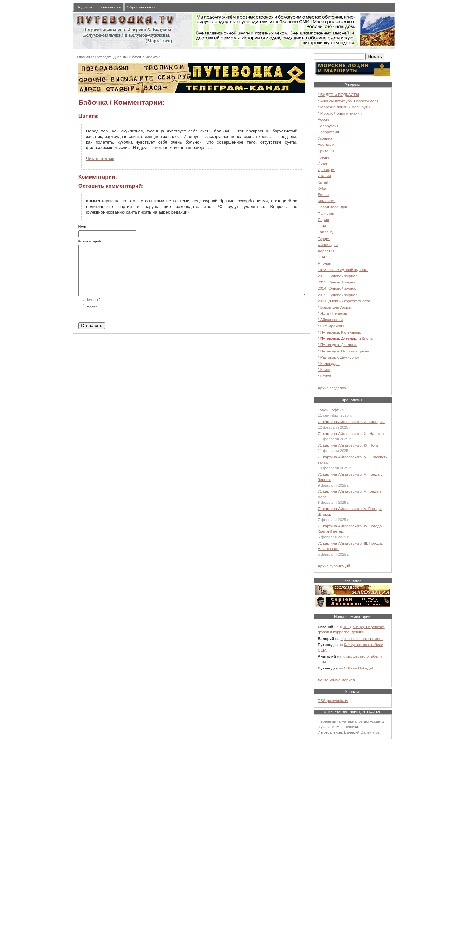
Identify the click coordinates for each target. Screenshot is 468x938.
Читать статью (100, 158)
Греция (324, 157)
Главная (83, 57)
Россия (324, 119)
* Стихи (324, 376)
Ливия (323, 194)
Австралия (327, 144)
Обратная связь (141, 7)
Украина (325, 138)
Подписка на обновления (98, 7)
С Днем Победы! (358, 668)
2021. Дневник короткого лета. (344, 301)
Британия (326, 151)
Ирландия (326, 169)
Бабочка (151, 57)
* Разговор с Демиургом (339, 357)
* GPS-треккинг (331, 326)
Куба (322, 188)
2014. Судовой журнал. (338, 288)
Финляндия (328, 244)
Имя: (82, 226)
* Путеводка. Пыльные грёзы (343, 351)
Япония (324, 263)
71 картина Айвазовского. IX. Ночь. (348, 445)
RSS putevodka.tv (333, 700)
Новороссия (328, 132)
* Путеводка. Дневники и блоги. (117, 57)
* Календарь (329, 363)
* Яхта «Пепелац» (333, 313)
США (322, 226)
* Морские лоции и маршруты (344, 107)
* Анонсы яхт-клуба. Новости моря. (349, 101)
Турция (324, 238)
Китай (323, 182)
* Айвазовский (330, 319)
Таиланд (325, 232)
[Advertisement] (353, 840)
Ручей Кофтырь (331, 410)
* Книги (324, 369)
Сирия (323, 219)
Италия (324, 175)
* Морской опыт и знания (340, 113)
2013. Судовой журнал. (338, 282)
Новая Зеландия (332, 207)
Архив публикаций (334, 566)
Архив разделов (332, 388)
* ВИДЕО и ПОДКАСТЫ (338, 94)
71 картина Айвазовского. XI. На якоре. (352, 433)
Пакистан (326, 213)
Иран (322, 163)
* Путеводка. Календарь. (339, 332)
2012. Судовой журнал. (338, 276)
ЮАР (322, 257)
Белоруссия (328, 126)
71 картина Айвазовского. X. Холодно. (351, 422)
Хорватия (326, 251)
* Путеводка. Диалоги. (337, 344)
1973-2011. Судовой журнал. (343, 270)
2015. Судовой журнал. (338, 295)
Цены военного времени (362, 638)
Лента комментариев (336, 680)
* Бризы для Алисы (335, 307)
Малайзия (326, 201)
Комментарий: (90, 241)
